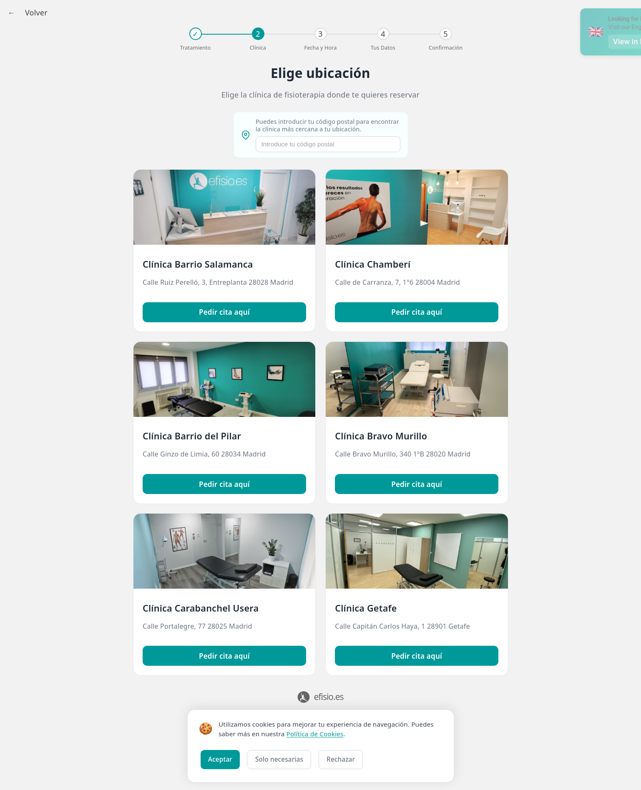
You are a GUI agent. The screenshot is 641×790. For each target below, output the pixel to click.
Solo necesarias (279, 759)
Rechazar (341, 759)
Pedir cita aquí (224, 312)
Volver (36, 13)
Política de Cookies (315, 734)
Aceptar (220, 759)
